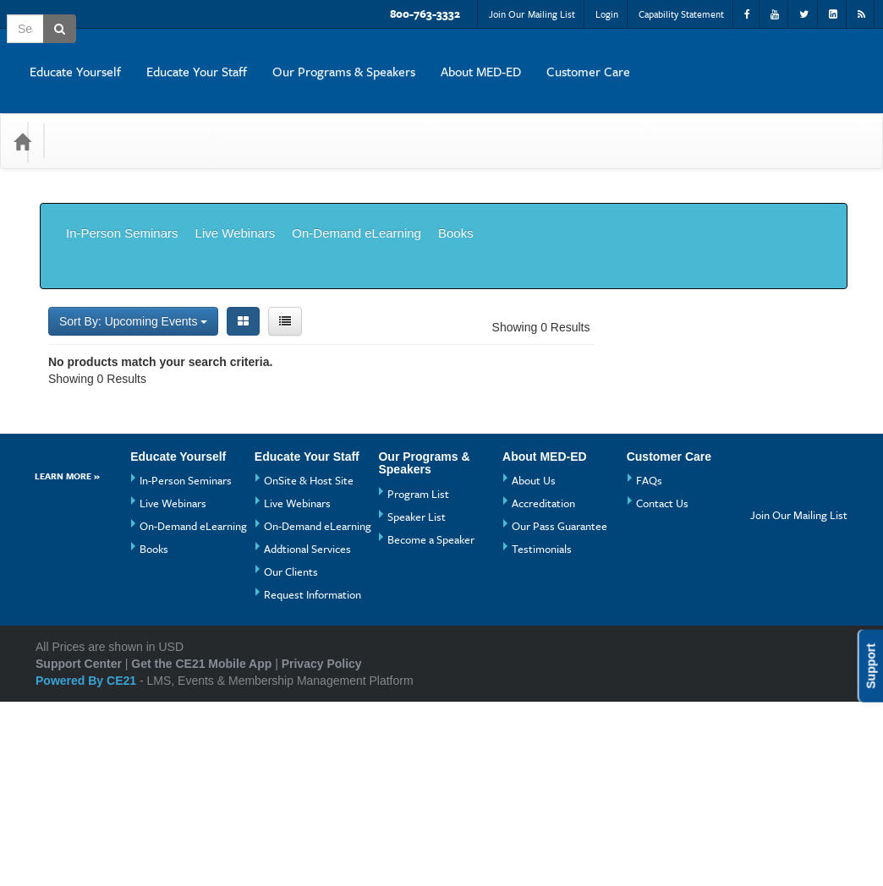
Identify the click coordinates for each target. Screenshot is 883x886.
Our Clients (291, 755)
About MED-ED (712, 58)
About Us (534, 664)
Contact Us (662, 687)
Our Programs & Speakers (575, 58)
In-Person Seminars (122, 195)
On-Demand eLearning (356, 195)
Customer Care (820, 58)
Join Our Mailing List (532, 14)
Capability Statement (681, 14)
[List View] (285, 245)
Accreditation (543, 687)
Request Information (312, 778)
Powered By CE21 (88, 865)
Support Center (79, 848)
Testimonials (542, 733)
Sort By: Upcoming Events (133, 245)
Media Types (186, 115)
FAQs (649, 664)
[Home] (22, 116)
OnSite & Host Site (309, 664)
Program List (418, 678)
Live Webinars (235, 195)
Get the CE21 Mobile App (201, 848)
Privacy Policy (322, 848)
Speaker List (416, 700)
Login (606, 14)
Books (456, 195)
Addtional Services (307, 733)
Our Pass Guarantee (559, 710)
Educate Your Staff (428, 58)
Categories (94, 115)
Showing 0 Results (541, 251)
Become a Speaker (430, 723)
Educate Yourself (307, 58)
